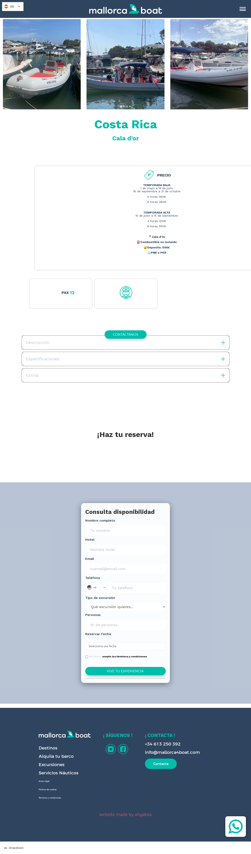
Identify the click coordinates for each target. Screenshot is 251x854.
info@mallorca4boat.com (172, 752)
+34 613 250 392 (163, 744)
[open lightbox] (42, 64)
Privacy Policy (70, 847)
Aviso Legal (44, 781)
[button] (96, 587)
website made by (125, 814)
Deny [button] (171, 843)
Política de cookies (48, 790)
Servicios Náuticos (58, 772)
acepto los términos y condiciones (124, 656)
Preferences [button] (144, 842)
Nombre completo (100, 520)
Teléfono (92, 578)
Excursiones (51, 764)
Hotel (89, 540)
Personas (93, 615)
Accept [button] (203, 843)
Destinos (48, 747)
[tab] (121, 106)
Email (89, 559)
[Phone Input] (136, 588)
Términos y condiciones (50, 798)
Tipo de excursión (100, 598)
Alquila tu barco (56, 756)
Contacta (160, 764)
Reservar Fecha (98, 634)
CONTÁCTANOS (125, 334)
